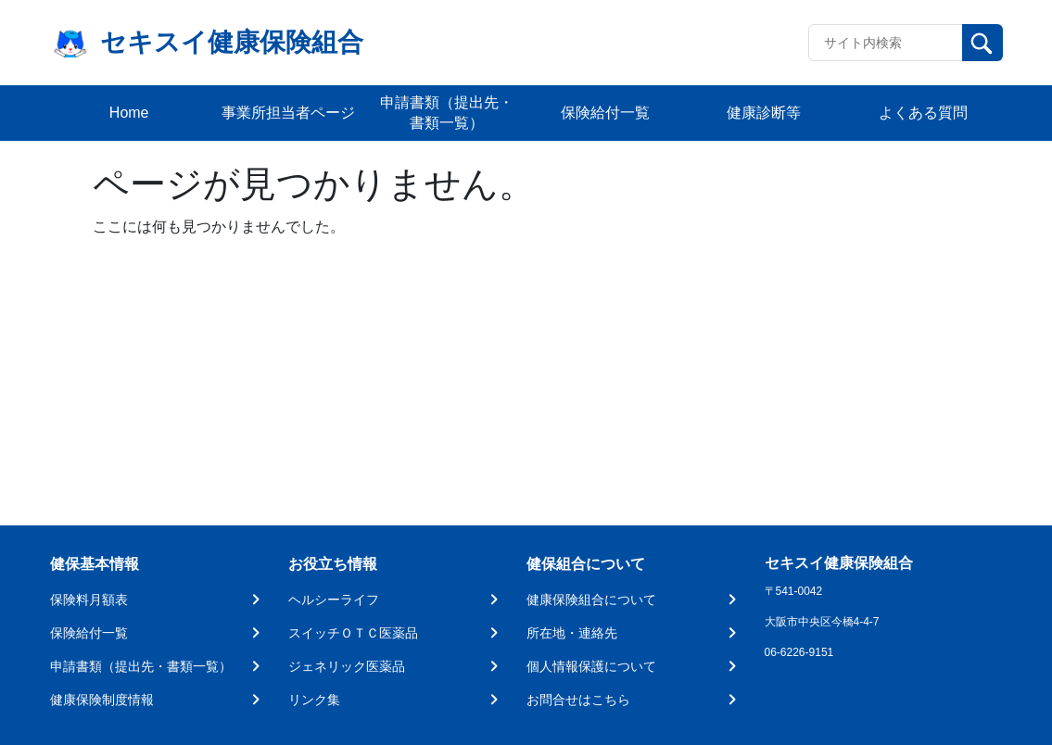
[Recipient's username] (885, 42)
